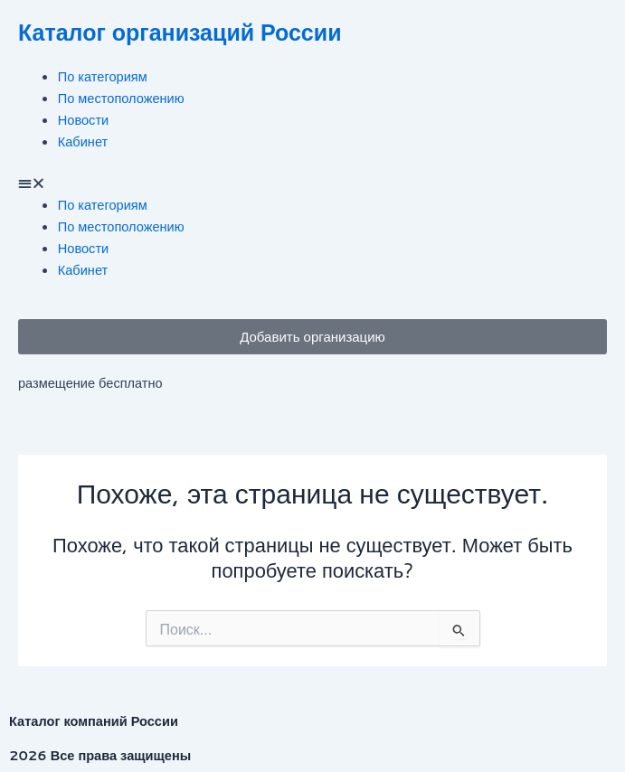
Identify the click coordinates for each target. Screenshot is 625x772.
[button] (312, 183)
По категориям (102, 76)
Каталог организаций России (180, 32)
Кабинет (83, 141)
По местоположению (121, 98)
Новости (83, 119)
